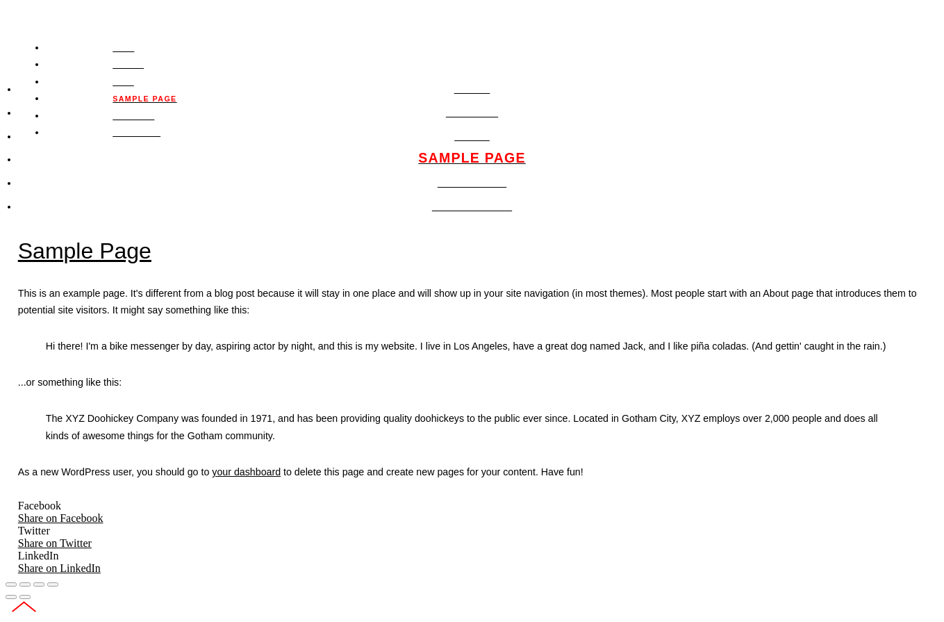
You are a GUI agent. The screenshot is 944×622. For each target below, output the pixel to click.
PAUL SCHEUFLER (123, 16)
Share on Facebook (60, 518)
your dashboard (246, 471)
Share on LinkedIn (59, 568)
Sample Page (84, 250)
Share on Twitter (55, 543)
